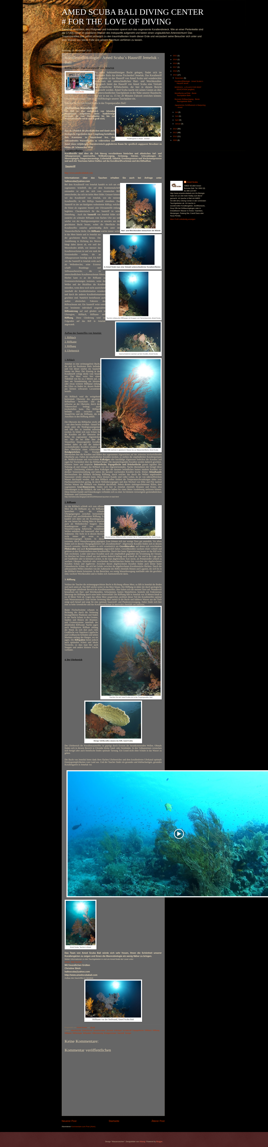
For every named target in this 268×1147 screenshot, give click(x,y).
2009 (175, 140)
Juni (177, 116)
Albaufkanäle (76, 1030)
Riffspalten (87, 1033)
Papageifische (138, 1030)
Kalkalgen (118, 1030)
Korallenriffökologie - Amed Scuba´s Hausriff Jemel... (189, 82)
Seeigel (128, 1033)
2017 (175, 67)
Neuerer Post (69, 1121)
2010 (175, 136)
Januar (178, 124)
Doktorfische (87, 1030)
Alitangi (142, 1141)
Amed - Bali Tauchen (73, 962)
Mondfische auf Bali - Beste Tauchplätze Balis (186, 94)
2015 (175, 75)
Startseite (114, 1121)
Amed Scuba (79, 92)
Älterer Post (158, 1121)
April (177, 120)
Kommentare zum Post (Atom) (83, 1126)
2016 (175, 71)
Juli (176, 112)
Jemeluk (109, 1030)
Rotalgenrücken (110, 1033)
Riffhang (156, 1030)
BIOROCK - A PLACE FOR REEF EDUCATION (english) (188, 88)
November (179, 78)
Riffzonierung (97, 1033)
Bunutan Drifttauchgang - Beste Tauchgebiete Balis (187, 100)
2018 (175, 63)
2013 (175, 132)
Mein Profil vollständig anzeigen (182, 219)
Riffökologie (77, 1033)
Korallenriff (127, 1030)
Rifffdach (148, 1030)
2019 (175, 59)
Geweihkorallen (99, 1030)
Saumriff (120, 1033)
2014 (175, 129)
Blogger (159, 1141)
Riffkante (68, 1033)
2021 (175, 56)
